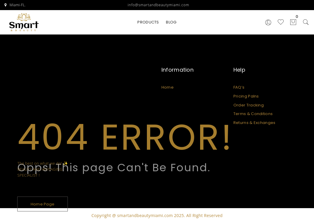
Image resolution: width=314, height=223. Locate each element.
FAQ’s (239, 87)
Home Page (43, 204)
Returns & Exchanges (254, 122)
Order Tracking (248, 105)
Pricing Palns (246, 96)
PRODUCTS (148, 22)
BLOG (171, 22)
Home (167, 87)
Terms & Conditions (253, 114)
